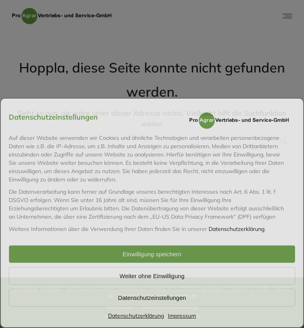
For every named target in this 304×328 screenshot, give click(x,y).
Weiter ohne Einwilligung (152, 276)
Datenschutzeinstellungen (152, 297)
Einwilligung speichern (152, 254)
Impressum (182, 315)
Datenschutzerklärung (236, 229)
